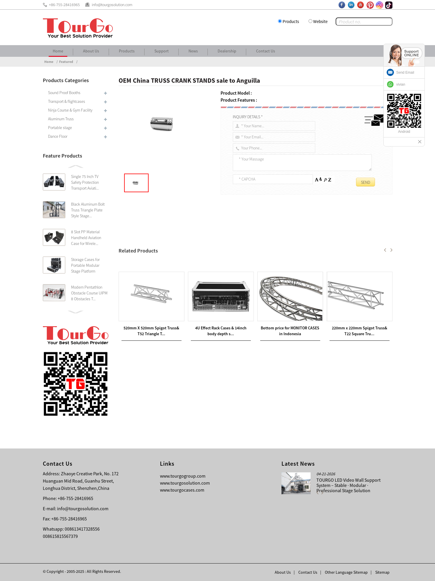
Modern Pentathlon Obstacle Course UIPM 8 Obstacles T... (89, 293)
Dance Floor (57, 136)
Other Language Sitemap (346, 572)
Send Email (405, 72)
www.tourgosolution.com (185, 483)
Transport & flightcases (66, 101)
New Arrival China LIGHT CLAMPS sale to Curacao (180, 263)
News (193, 51)
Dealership (227, 51)
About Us (91, 51)
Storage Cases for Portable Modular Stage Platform (85, 265)
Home (58, 51)
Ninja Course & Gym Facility (70, 110)
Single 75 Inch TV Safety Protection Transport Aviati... (85, 182)
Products (291, 21)
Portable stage (60, 127)
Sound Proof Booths (64, 92)
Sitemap (382, 572)
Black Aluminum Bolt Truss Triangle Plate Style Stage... (88, 210)
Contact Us (265, 51)
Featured (66, 61)
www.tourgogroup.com (182, 476)
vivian (400, 84)
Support (161, 51)
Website (320, 21)
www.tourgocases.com (182, 490)
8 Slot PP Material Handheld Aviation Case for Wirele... (86, 237)
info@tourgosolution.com (82, 508)
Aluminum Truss (61, 118)
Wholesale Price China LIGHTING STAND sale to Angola (178, 270)
